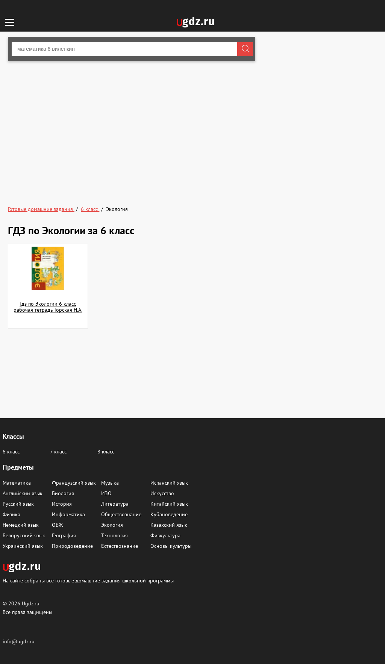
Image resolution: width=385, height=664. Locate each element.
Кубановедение (169, 514)
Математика (17, 482)
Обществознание (121, 514)
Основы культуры (170, 546)
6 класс (11, 451)
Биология (63, 493)
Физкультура (165, 535)
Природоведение (72, 546)
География (64, 535)
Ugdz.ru (30, 603)
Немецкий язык (21, 524)
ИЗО (106, 493)
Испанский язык (169, 482)
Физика (11, 514)
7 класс (58, 451)
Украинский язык (23, 546)
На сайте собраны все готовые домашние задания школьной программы (88, 580)
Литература (115, 503)
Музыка (110, 482)
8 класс (105, 451)
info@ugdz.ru (19, 641)
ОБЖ (57, 524)
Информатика (68, 514)
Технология (114, 535)
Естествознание (119, 546)
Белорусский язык (24, 535)
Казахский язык (168, 524)
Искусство (162, 493)
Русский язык (18, 503)
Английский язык (22, 493)
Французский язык (74, 482)
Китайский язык (169, 503)
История (62, 503)
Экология (112, 524)
